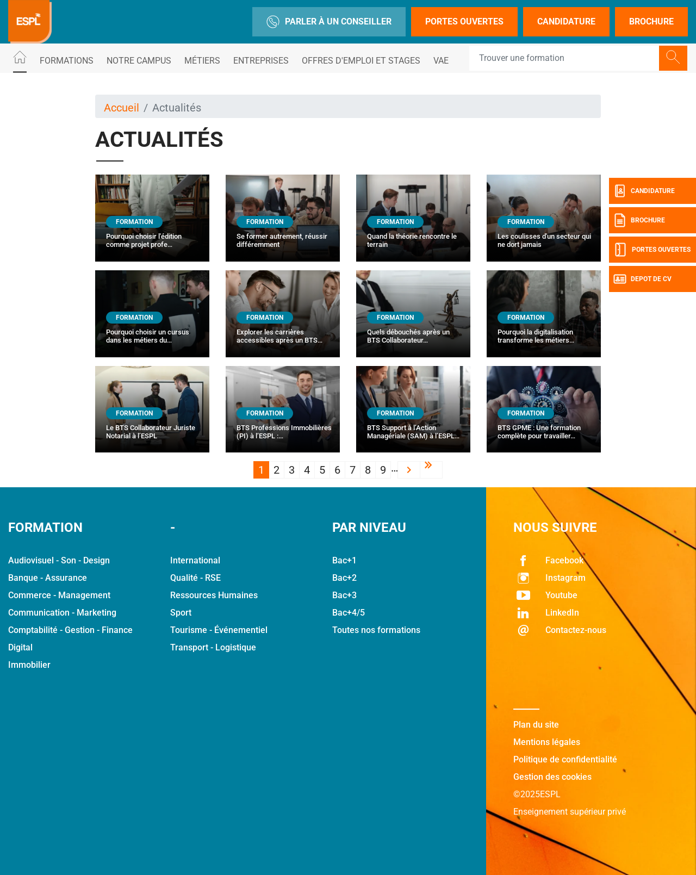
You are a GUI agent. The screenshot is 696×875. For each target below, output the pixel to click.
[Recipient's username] (564, 58)
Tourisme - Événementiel (219, 630)
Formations (67, 60)
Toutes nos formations (376, 630)
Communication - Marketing (62, 612)
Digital (20, 647)
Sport (180, 612)
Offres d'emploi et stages (361, 60)
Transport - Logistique (213, 647)
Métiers (202, 60)
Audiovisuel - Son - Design (59, 560)
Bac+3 (344, 595)
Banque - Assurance (47, 578)
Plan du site (536, 724)
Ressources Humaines (214, 595)
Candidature (566, 21)
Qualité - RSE (195, 578)
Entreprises (261, 60)
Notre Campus (139, 60)
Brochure (651, 21)
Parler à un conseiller (328, 21)
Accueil (121, 107)
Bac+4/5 (348, 612)
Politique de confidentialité (565, 759)
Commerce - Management (59, 595)
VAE (441, 60)
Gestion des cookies (552, 777)
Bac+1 (344, 560)
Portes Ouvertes (464, 21)
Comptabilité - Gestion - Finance (70, 630)
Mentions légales (546, 742)
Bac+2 (344, 578)
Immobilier (29, 665)
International (195, 560)
